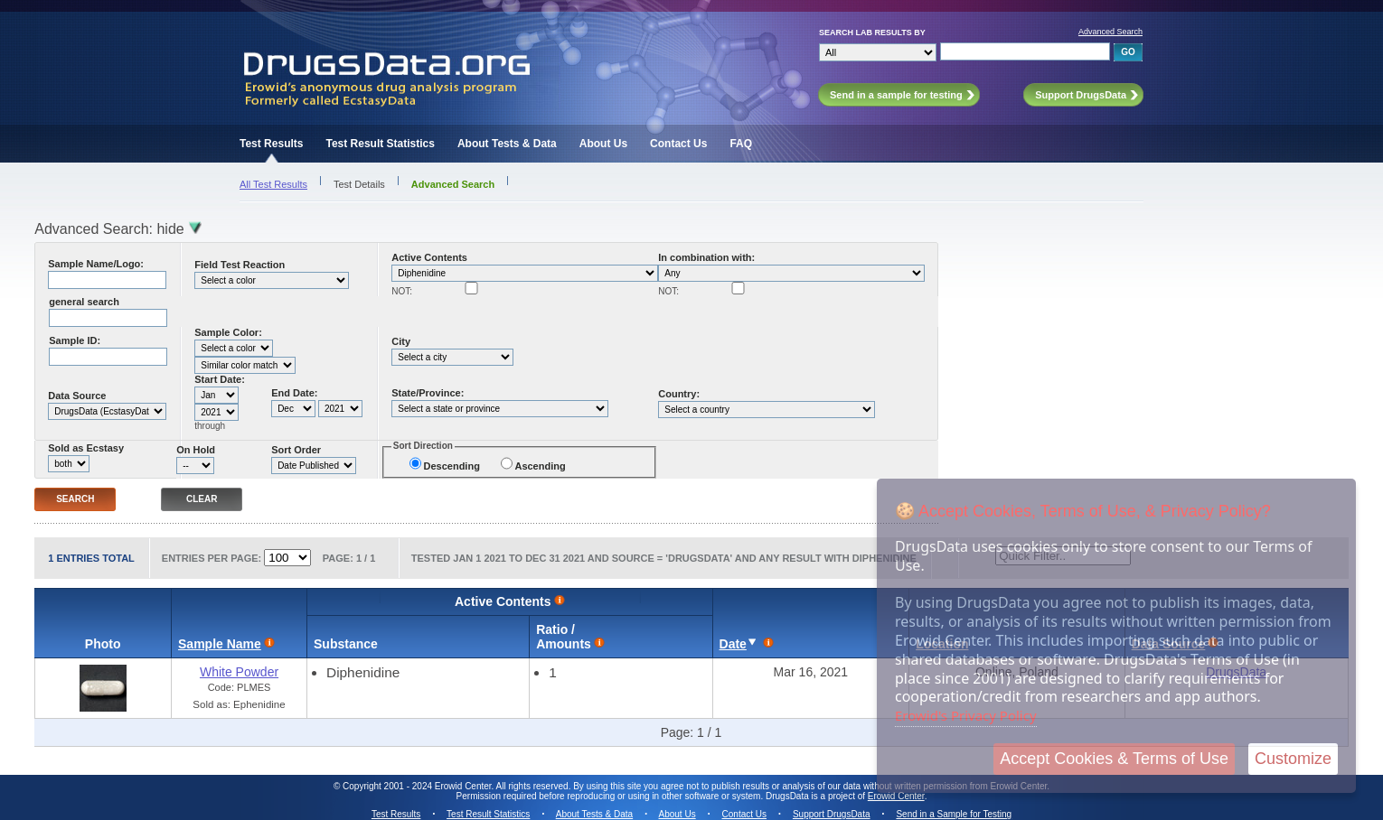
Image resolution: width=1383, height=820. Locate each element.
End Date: (294, 392)
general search (84, 301)
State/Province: (427, 392)
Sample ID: (74, 340)
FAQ (740, 143)
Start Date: (219, 379)
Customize (1293, 759)
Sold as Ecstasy (86, 448)
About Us (603, 143)
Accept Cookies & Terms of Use (1114, 759)
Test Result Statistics (379, 143)
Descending (452, 466)
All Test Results (273, 184)
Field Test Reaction (239, 264)
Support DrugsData (831, 814)
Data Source (77, 395)
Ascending (539, 466)
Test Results (271, 143)
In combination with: (706, 257)
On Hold (195, 449)
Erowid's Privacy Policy (966, 715)
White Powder (239, 672)
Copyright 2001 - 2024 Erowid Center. (418, 786)
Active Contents (429, 257)
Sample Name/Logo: (96, 263)
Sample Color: (228, 332)
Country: (679, 393)
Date (733, 644)
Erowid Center (896, 796)
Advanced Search (1110, 31)
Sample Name (219, 644)
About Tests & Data (507, 143)
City (400, 341)
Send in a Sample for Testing (953, 814)
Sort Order (296, 449)
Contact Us (678, 143)
